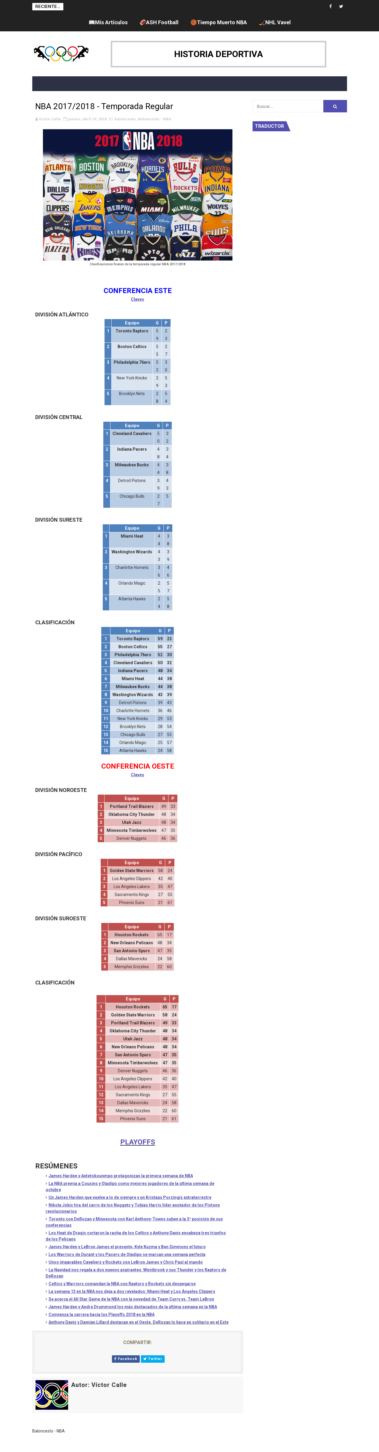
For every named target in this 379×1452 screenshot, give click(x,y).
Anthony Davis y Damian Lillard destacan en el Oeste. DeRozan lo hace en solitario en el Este (139, 1322)
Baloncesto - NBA (154, 119)
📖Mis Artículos (108, 22)
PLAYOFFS (137, 1142)
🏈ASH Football (159, 22)
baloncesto (125, 119)
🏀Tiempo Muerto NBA (218, 22)
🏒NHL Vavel (275, 22)
